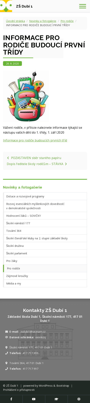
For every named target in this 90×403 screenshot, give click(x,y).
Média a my (13, 283)
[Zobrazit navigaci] (84, 6)
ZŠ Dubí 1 (12, 385)
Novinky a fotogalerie (42, 21)
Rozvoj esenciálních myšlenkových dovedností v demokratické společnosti (35, 206)
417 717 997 (30, 368)
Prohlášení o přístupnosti (19, 390)
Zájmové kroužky (17, 276)
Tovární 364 (13, 231)
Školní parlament (16, 253)
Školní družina (15, 246)
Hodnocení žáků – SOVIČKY (23, 215)
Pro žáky (11, 261)
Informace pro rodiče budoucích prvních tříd (35, 140)
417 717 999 (30, 353)
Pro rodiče (67, 21)
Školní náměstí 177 (18, 223)
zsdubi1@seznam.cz (32, 331)
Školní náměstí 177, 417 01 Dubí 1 (30, 347)
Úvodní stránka (15, 21)
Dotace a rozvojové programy (25, 196)
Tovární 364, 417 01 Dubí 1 (26, 363)
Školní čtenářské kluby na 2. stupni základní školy (37, 238)
